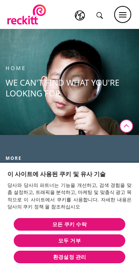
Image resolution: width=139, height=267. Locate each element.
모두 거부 (69, 240)
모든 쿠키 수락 (69, 224)
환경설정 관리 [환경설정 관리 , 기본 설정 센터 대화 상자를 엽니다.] (69, 256)
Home (16, 68)
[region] (69, 214)
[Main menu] (122, 14)
